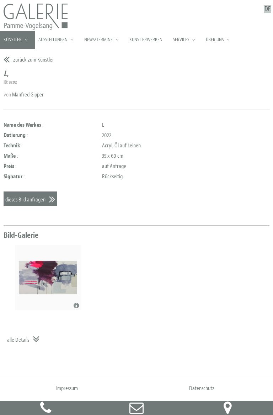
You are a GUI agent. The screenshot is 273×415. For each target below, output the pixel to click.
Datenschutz (201, 388)
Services (181, 40)
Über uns (215, 40)
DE (267, 9)
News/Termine (98, 40)
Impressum (67, 388)
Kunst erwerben (145, 40)
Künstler (13, 40)
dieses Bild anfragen (25, 199)
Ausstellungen (53, 40)
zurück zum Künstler (33, 59)
